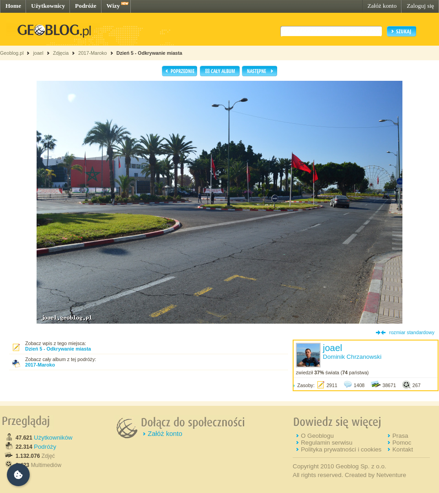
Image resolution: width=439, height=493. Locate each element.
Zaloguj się (420, 5)
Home (13, 5)
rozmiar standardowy (411, 332)
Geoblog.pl (12, 53)
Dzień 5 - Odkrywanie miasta (149, 53)
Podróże (85, 5)
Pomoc (401, 442)
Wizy (113, 5)
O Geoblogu (317, 435)
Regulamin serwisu (327, 442)
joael (38, 53)
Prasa (400, 435)
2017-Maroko (92, 53)
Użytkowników (53, 437)
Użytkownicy (48, 5)
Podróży (45, 446)
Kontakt (402, 449)
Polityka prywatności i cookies (341, 449)
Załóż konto (381, 5)
